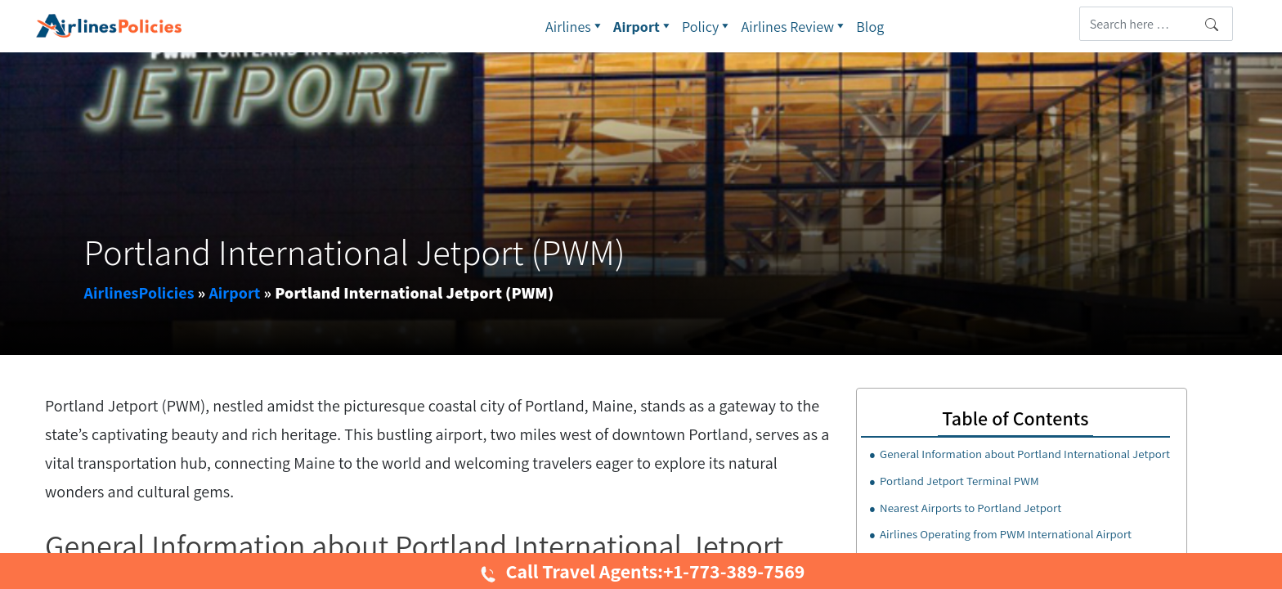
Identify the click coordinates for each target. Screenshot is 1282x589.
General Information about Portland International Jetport (1025, 453)
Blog (870, 26)
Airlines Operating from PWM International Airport (1006, 534)
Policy (707, 26)
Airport (643, 26)
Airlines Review (795, 26)
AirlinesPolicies (139, 292)
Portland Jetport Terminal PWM (959, 480)
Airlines (575, 26)
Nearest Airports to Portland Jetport (970, 507)
